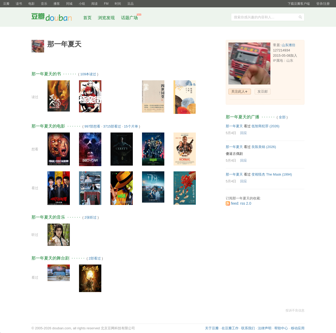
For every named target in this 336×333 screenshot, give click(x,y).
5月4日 (231, 133)
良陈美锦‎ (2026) (263, 147)
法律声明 (264, 328)
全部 (282, 117)
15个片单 (131, 126)
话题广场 (129, 17)
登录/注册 (323, 4)
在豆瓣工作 (230, 328)
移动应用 (297, 328)
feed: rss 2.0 (241, 203)
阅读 (94, 4)
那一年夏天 (234, 126)
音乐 (44, 4)
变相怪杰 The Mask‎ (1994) (271, 174)
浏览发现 (107, 17)
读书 (19, 4)
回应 (243, 133)
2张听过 (91, 217)
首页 (87, 17)
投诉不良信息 (295, 310)
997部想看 (93, 126)
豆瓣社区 (56, 17)
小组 (82, 4)
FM (106, 4)
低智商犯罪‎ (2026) (265, 126)
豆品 (130, 4)
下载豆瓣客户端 (299, 4)
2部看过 (95, 258)
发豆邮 (263, 91)
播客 (57, 4)
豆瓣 (6, 4)
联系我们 (248, 328)
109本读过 (88, 74)
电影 (31, 4)
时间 (118, 4)
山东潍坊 (288, 45)
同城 (69, 4)
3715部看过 (112, 126)
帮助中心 (281, 328)
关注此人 (238, 91)
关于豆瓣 (212, 328)
